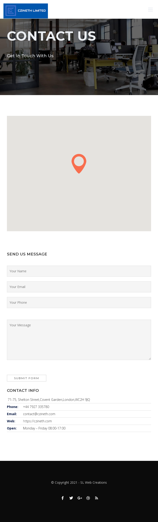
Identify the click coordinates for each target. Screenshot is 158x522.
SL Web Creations (93, 482)
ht (24, 421)
